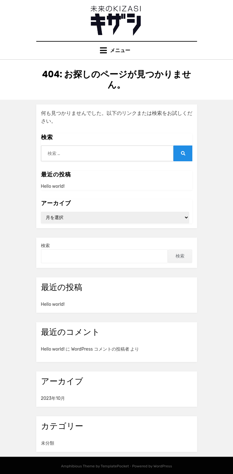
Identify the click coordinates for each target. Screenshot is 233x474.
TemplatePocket (115, 466)
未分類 (47, 443)
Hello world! (53, 186)
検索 (45, 245)
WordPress (163, 466)
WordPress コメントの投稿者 (100, 349)
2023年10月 (53, 398)
